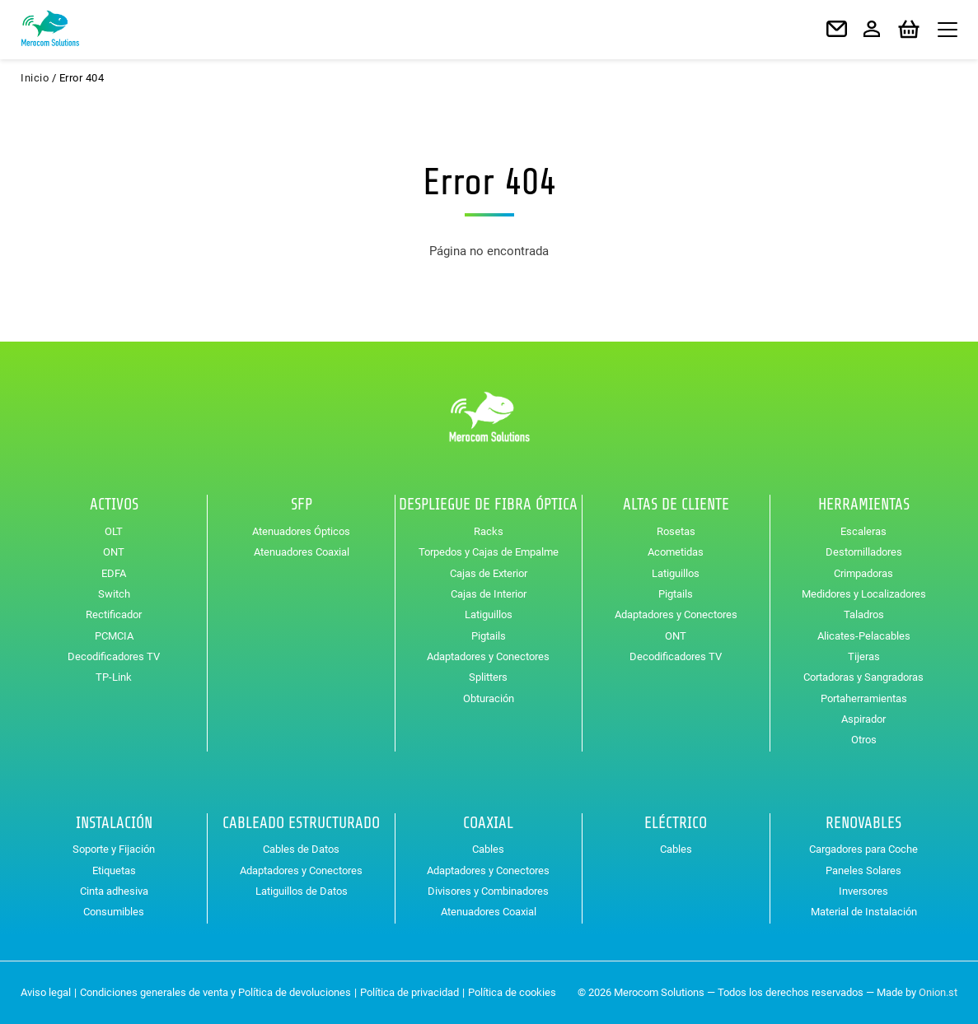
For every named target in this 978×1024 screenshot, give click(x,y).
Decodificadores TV (114, 656)
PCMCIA (114, 636)
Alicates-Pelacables (863, 636)
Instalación (114, 823)
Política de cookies (512, 992)
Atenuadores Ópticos (301, 531)
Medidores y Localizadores (864, 594)
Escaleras (863, 531)
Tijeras (864, 656)
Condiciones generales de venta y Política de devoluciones (215, 992)
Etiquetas (114, 870)
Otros (864, 739)
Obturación (488, 698)
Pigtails (488, 636)
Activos (114, 505)
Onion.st (938, 992)
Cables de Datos (301, 849)
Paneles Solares (863, 870)
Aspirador (863, 719)
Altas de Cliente (676, 505)
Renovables (863, 823)
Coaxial (488, 823)
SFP (301, 505)
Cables (488, 849)
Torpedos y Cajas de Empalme (489, 552)
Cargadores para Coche (863, 849)
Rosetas (676, 531)
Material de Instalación (864, 911)
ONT (113, 552)
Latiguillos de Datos (301, 891)
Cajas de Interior (488, 594)
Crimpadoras (863, 573)
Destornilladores (864, 552)
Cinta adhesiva (114, 891)
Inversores (863, 891)
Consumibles (113, 911)
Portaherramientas (864, 698)
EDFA (113, 573)
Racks (488, 531)
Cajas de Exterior (488, 573)
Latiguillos (488, 614)
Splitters (488, 677)
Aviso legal (46, 992)
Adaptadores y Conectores (488, 656)
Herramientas (864, 505)
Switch (114, 594)
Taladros (864, 614)
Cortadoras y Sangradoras (863, 677)
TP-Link (114, 677)
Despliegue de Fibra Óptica (488, 505)
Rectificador (114, 614)
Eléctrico (675, 823)
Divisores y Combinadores (488, 891)
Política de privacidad (409, 992)
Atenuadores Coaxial (301, 552)
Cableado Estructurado (301, 823)
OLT (114, 531)
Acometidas (676, 552)
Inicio (35, 78)
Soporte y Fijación (114, 849)
